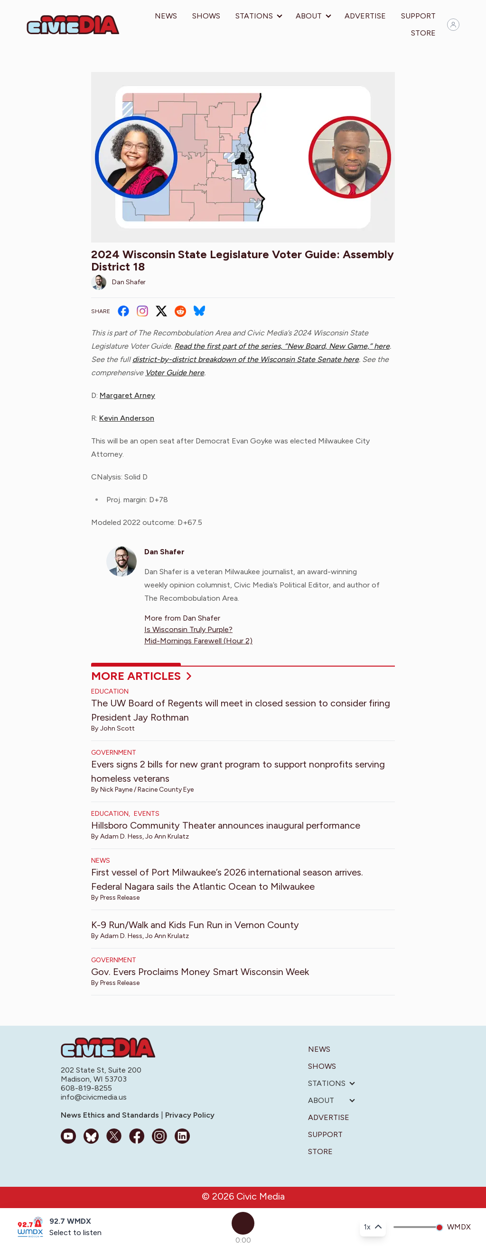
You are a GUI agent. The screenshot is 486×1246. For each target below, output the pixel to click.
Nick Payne (116, 790)
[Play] (243, 1223)
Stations (254, 15)
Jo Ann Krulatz (167, 836)
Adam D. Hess (121, 836)
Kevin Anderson (126, 418)
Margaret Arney (127, 395)
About (309, 15)
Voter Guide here (174, 372)
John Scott (117, 728)
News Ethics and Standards (111, 1115)
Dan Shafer (129, 282)
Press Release (120, 898)
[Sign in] (453, 24)
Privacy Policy (189, 1115)
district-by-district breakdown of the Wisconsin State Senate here (245, 359)
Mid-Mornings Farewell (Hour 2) (198, 640)
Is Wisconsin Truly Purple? (188, 629)
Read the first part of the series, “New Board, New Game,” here (282, 346)
